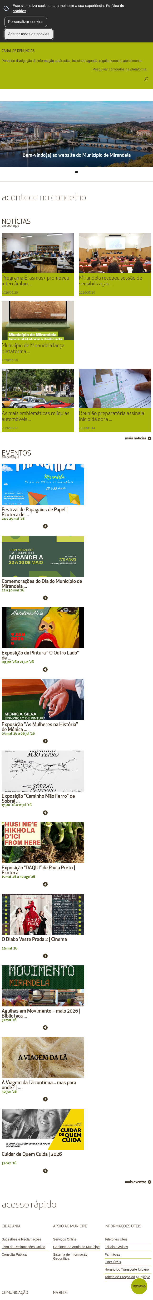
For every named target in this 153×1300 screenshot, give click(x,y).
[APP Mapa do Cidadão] (76, 953)
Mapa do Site (88, 1139)
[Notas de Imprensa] (25, 938)
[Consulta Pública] (25, 872)
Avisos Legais (41, 1139)
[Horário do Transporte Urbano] (128, 887)
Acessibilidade (111, 1139)
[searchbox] (120, 69)
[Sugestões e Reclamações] (25, 857)
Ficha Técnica (65, 1139)
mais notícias (136, 438)
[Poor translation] (17, 1206)
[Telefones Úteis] (128, 857)
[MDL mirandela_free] (76, 923)
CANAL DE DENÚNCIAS (18, 51)
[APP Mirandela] (76, 938)
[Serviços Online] (76, 857)
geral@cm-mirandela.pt (30, 1064)
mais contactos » (127, 1032)
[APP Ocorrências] (76, 946)
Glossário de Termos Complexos (76, 1146)
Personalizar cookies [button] (25, 22)
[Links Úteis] (128, 879)
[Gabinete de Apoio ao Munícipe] (76, 864)
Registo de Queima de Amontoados (30, 1077)
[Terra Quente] (76, 930)
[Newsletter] (25, 923)
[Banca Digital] (25, 930)
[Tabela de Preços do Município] (128, 894)
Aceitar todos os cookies (28, 34)
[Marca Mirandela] (25, 946)
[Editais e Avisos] (128, 864)
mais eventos (136, 799)
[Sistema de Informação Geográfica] (76, 874)
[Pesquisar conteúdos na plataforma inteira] (146, 79)
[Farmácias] (128, 872)
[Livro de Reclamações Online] (25, 864)
